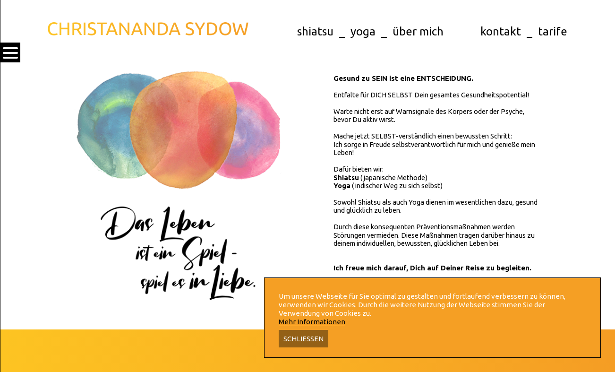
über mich (418, 31)
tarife (552, 31)
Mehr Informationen (312, 322)
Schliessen (303, 339)
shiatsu (315, 31)
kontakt (500, 31)
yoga (363, 31)
